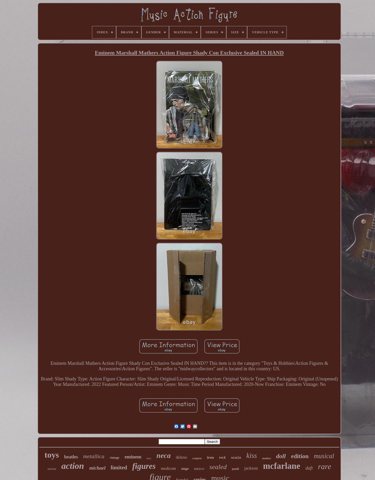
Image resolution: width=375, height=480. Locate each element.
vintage (114, 457)
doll (281, 456)
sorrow (52, 469)
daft (309, 468)
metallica (93, 456)
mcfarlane (281, 466)
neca (164, 455)
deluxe (181, 457)
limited (119, 467)
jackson (251, 468)
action (72, 466)
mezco (199, 468)
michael (97, 468)
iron (210, 457)
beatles (71, 456)
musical (324, 455)
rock (222, 457)
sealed (218, 467)
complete (197, 458)
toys (52, 454)
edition (300, 456)
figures (144, 466)
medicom (168, 468)
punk (235, 469)
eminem (132, 456)
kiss (251, 455)
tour (149, 458)
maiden (266, 458)
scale (236, 458)
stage (185, 469)
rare (324, 466)
